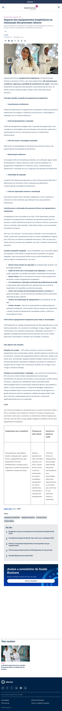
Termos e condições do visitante (40, 703)
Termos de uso (5, 703)
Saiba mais (8, 509)
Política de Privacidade (37, 700)
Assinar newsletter (31, 581)
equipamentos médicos (28, 517)
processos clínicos (41, 517)
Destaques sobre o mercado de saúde (12, 17)
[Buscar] (59, 7)
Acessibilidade (5, 700)
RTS (7, 35)
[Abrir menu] (3, 7)
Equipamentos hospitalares (12, 517)
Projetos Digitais (9, 521)
